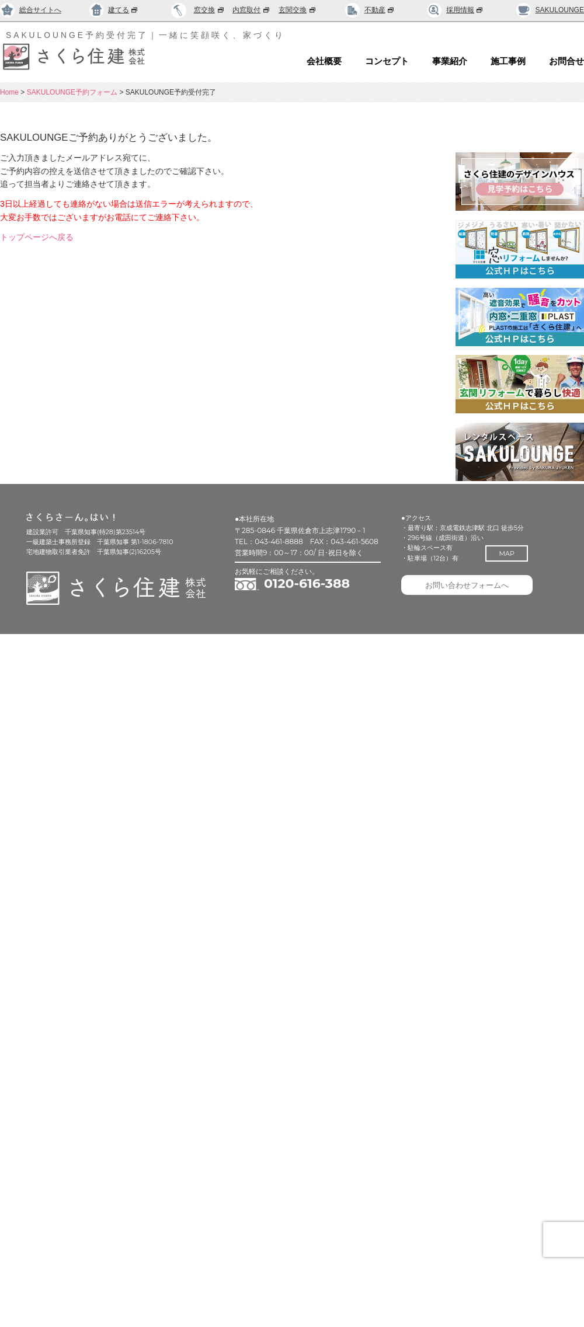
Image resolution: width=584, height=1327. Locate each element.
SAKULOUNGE (550, 10)
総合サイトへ (30, 10)
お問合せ (566, 61)
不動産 (370, 10)
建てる (114, 10)
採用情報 (455, 10)
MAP (506, 553)
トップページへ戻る (37, 237)
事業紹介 (449, 61)
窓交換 (209, 10)
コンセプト (387, 61)
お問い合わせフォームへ (467, 585)
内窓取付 (251, 10)
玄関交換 (298, 10)
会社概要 (324, 61)
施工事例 (508, 61)
